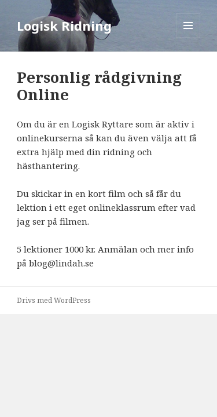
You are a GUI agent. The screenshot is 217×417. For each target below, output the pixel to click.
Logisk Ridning (64, 25)
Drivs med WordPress (54, 300)
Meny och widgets (188, 37)
